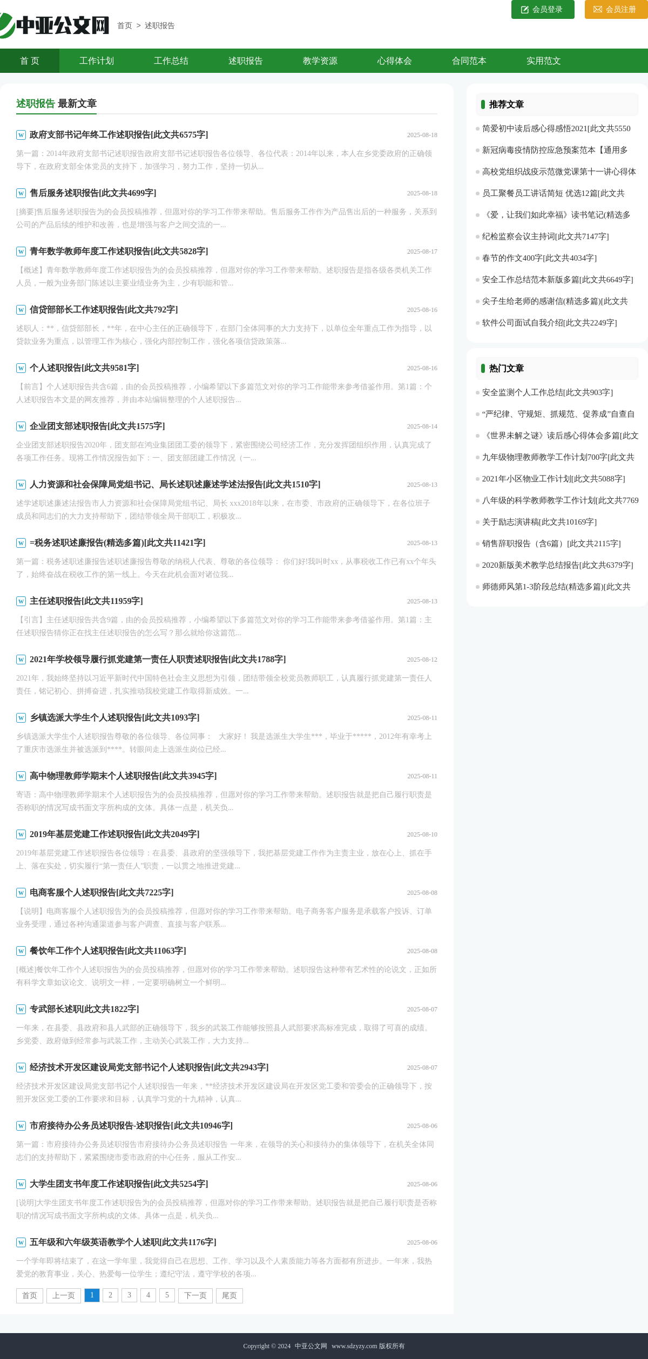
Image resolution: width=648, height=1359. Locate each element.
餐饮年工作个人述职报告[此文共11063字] (108, 950)
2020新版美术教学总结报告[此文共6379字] (557, 565)
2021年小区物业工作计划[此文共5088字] (553, 478)
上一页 (63, 1296)
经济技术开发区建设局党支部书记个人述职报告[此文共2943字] (149, 1067)
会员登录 (547, 9)
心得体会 (394, 60)
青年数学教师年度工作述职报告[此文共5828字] (119, 251)
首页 (124, 26)
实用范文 (543, 60)
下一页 (195, 1296)
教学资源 (320, 60)
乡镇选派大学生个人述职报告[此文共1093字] (115, 717)
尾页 (229, 1296)
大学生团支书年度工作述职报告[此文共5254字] (119, 1183)
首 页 (29, 60)
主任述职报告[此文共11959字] (86, 601)
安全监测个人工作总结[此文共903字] (547, 392)
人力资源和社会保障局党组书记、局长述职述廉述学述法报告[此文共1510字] (175, 484)
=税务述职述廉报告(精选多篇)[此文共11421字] (118, 542)
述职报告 (160, 26)
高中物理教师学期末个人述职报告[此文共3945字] (123, 775)
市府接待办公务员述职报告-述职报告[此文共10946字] (131, 1125)
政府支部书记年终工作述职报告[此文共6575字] (119, 134)
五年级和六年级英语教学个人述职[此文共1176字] (123, 1242)
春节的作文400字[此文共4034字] (539, 258)
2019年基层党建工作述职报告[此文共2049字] (115, 834)
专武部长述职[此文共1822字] (84, 1009)
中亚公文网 (311, 1346)
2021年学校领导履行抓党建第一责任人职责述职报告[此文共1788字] (158, 659)
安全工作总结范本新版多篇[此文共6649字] (557, 279)
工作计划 (96, 60)
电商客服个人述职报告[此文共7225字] (102, 892)
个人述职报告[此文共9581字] (84, 367)
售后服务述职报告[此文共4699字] (93, 193)
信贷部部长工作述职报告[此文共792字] (104, 309)
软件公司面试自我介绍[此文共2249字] (549, 322)
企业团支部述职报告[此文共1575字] (97, 426)
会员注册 (621, 9)
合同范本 (469, 60)
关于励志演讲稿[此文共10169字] (539, 522)
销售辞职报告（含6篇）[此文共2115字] (551, 543)
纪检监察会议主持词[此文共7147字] (545, 236)
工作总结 (171, 60)
